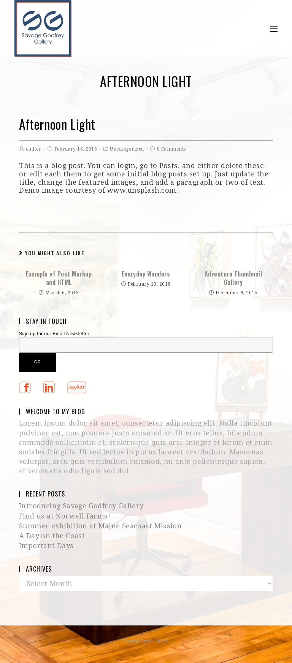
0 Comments (171, 149)
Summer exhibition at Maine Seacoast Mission (100, 526)
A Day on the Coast (52, 536)
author (33, 149)
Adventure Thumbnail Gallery (233, 278)
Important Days (46, 546)
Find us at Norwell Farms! (64, 516)
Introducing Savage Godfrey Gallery (81, 506)
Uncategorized (127, 149)
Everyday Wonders (146, 274)
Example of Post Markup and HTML (59, 278)
